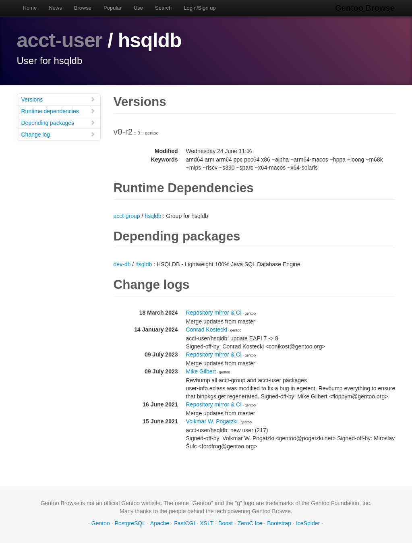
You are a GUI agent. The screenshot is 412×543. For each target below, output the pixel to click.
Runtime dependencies (58, 110)
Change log (58, 134)
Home (30, 8)
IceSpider (308, 523)
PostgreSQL (130, 523)
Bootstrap (279, 523)
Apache (159, 523)
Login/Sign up (200, 8)
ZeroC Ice (250, 523)
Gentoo (100, 523)
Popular (113, 8)
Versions (58, 98)
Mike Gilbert (201, 371)
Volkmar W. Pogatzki (212, 421)
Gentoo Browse (365, 8)
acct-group (127, 215)
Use (138, 8)
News (55, 8)
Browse (82, 8)
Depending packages (58, 122)
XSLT (206, 523)
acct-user (60, 40)
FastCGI (184, 523)
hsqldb (153, 215)
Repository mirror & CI (214, 312)
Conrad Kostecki (207, 329)
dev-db (122, 264)
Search (163, 8)
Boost (225, 523)
